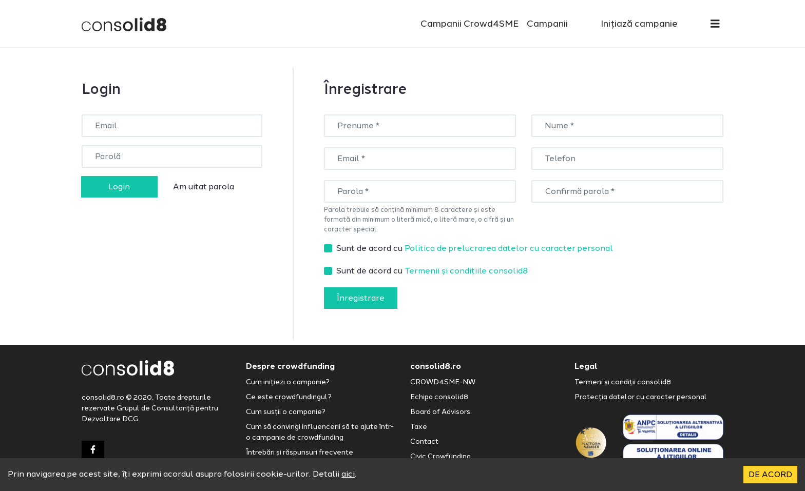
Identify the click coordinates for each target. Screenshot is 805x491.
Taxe (418, 426)
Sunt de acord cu (474, 248)
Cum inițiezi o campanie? (288, 382)
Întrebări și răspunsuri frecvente (299, 452)
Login (119, 186)
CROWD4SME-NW (442, 382)
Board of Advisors (440, 411)
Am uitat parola (203, 186)
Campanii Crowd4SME (469, 23)
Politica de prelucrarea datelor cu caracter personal (509, 248)
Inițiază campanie (639, 23)
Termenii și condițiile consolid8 (466, 271)
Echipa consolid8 (439, 396)
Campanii (547, 23)
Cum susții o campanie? (285, 411)
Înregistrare (361, 298)
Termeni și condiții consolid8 (622, 382)
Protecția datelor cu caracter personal (640, 396)
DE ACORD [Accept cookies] (770, 474)
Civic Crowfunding (440, 456)
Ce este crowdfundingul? (289, 396)
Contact (424, 441)
